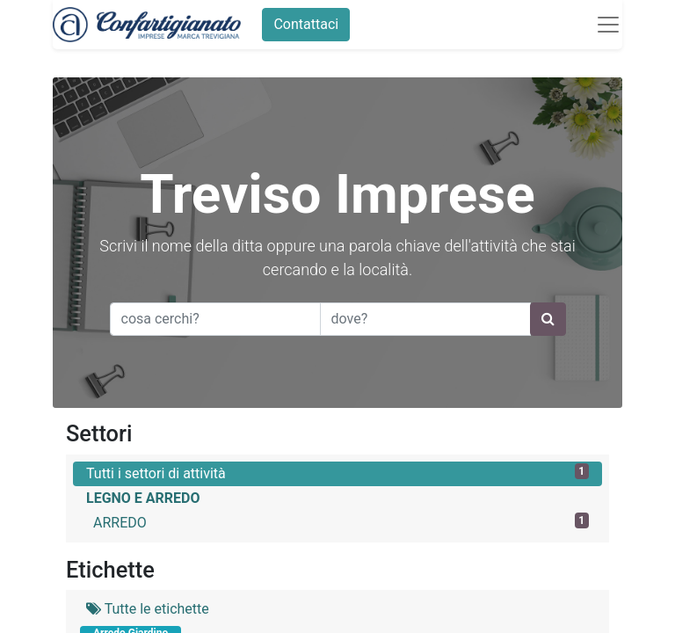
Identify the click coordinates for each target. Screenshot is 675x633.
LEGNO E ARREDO (143, 498)
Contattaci (305, 24)
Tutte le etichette (147, 608)
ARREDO (341, 522)
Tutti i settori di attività (337, 472)
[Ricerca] (548, 319)
